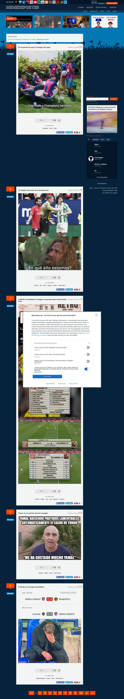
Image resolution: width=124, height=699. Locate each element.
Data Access (62, 383)
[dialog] (62, 349)
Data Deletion (50, 383)
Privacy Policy (73, 383)
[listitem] (62, 343)
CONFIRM (47, 376)
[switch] (87, 347)
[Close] (97, 315)
